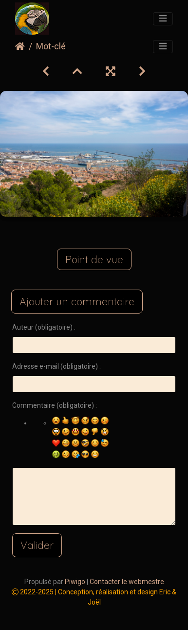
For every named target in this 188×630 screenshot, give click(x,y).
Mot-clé (51, 46)
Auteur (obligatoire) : (43, 327)
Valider (37, 545)
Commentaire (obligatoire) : (54, 405)
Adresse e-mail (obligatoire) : (56, 366)
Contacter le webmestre (127, 582)
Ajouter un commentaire (76, 301)
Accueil (20, 46)
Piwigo (75, 582)
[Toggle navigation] (163, 19)
